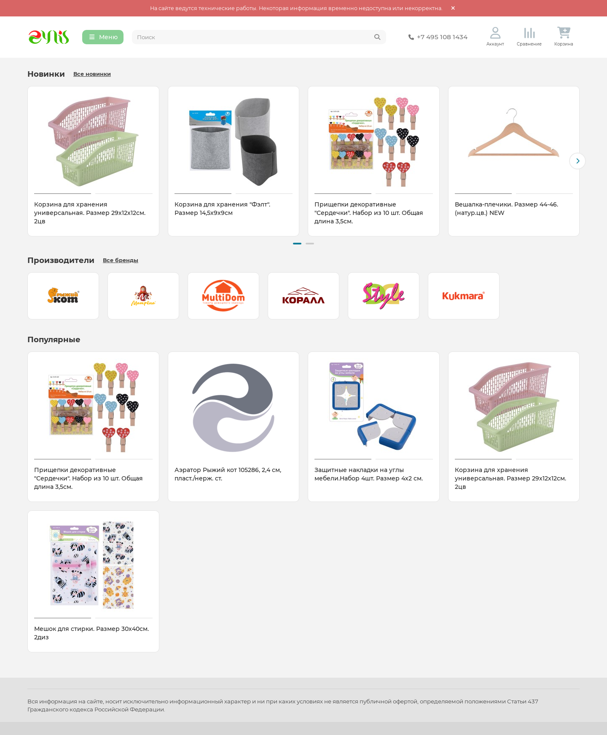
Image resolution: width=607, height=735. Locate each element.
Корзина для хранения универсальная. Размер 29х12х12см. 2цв (89, 213)
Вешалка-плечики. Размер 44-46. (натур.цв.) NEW (506, 209)
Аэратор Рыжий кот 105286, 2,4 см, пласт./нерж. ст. (228, 474)
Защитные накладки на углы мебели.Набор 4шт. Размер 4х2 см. (368, 474)
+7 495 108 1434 (436, 37)
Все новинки (92, 74)
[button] (577, 161)
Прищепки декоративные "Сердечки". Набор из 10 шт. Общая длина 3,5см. (368, 213)
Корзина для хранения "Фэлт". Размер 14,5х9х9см (222, 209)
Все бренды (120, 260)
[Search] (259, 37)
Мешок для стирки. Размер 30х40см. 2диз (91, 633)
